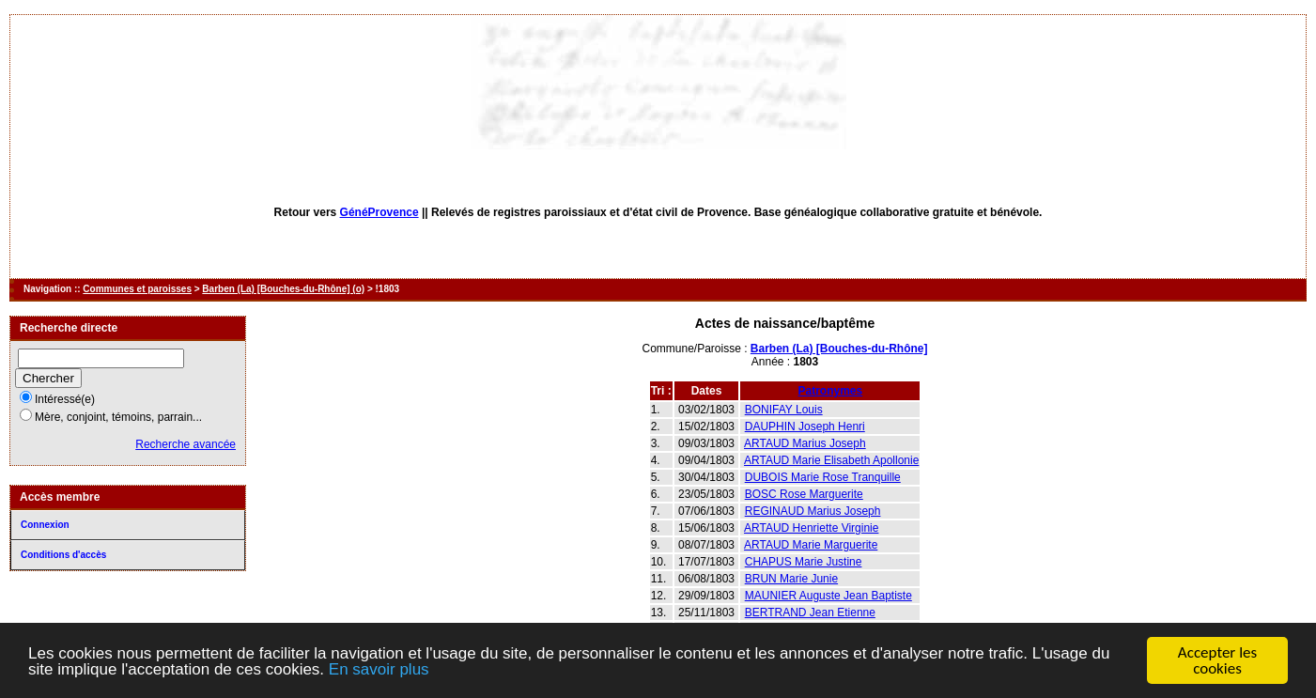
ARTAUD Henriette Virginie (811, 528)
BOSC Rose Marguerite (804, 494)
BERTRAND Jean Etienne (810, 612)
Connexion (45, 525)
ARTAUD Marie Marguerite (810, 544)
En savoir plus (379, 669)
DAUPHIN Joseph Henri (805, 426)
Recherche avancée (185, 444)
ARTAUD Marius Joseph (805, 443)
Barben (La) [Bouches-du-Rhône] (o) (283, 289)
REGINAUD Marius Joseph (813, 511)
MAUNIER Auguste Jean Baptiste (828, 595)
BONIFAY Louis (784, 409)
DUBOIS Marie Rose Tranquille (823, 477)
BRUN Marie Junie (791, 578)
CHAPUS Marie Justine (803, 561)
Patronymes (830, 390)
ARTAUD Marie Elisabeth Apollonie (831, 460)
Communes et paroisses (137, 289)
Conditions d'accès (63, 555)
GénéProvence (379, 212)
